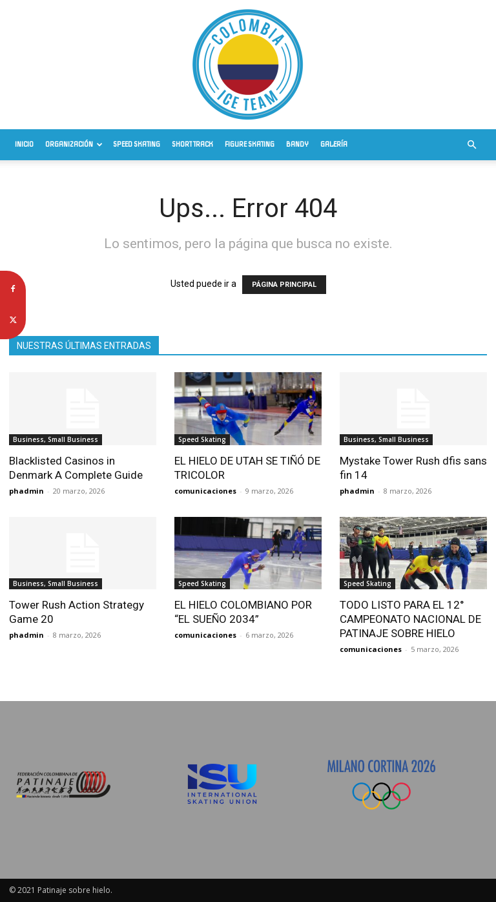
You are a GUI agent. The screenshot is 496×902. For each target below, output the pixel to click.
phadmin (26, 491)
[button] (471, 145)
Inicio (24, 144)
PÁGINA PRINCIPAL (284, 284)
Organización (74, 144)
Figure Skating (249, 144)
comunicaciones (205, 491)
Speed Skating (136, 144)
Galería (333, 144)
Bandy (297, 144)
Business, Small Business (55, 439)
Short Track (192, 144)
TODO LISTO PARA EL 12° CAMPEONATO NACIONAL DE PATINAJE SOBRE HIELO (410, 619)
